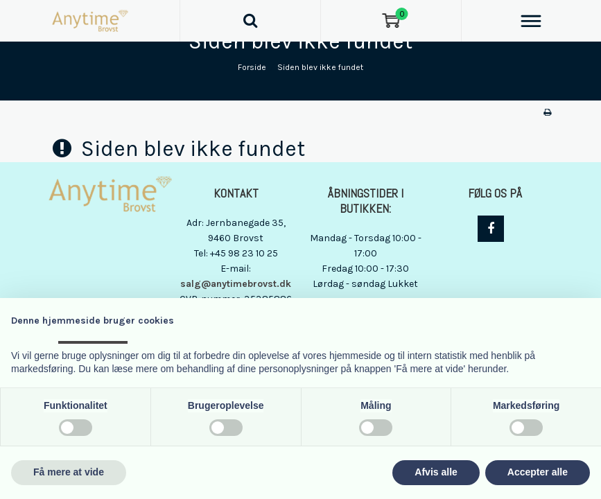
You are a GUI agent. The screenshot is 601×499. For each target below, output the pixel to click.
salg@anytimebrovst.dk (235, 284)
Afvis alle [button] (436, 472)
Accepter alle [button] (537, 472)
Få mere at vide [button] (68, 472)
